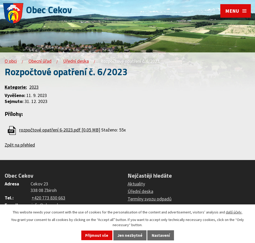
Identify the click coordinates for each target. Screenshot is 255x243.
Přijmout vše (96, 235)
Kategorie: (16, 87)
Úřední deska (76, 61)
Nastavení (161, 235)
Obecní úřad (40, 61)
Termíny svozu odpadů (150, 199)
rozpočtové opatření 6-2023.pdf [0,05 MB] (59, 130)
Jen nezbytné (130, 235)
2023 (34, 87)
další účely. (234, 212)
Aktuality (136, 184)
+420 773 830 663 (48, 198)
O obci (11, 61)
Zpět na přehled (20, 145)
